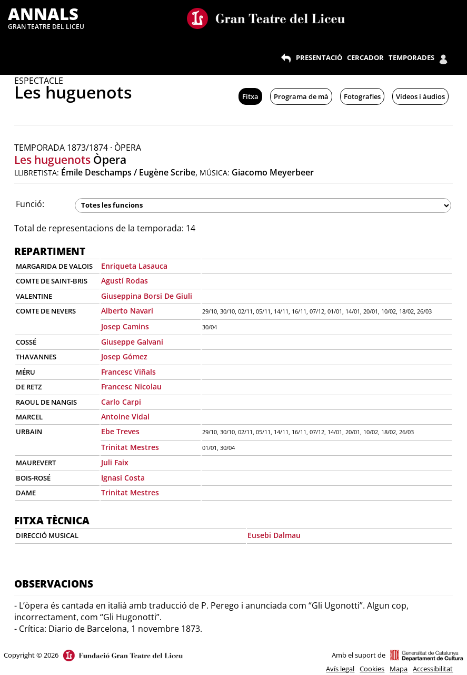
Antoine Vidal (125, 417)
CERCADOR (365, 57)
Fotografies (362, 96)
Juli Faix (114, 462)
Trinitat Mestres (130, 447)
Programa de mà (301, 96)
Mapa (399, 668)
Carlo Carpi (121, 402)
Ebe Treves (120, 431)
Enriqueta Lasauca (134, 266)
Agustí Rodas (124, 281)
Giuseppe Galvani (132, 342)
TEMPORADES (411, 57)
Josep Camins (125, 326)
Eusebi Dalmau (274, 535)
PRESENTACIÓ (319, 57)
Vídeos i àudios (420, 96)
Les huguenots (52, 159)
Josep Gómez (124, 356)
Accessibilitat (433, 668)
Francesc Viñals (128, 372)
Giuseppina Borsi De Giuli (146, 296)
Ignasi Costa (123, 478)
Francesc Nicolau (131, 386)
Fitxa (250, 96)
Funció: (30, 204)
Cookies (372, 668)
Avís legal (340, 668)
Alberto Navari (127, 311)
